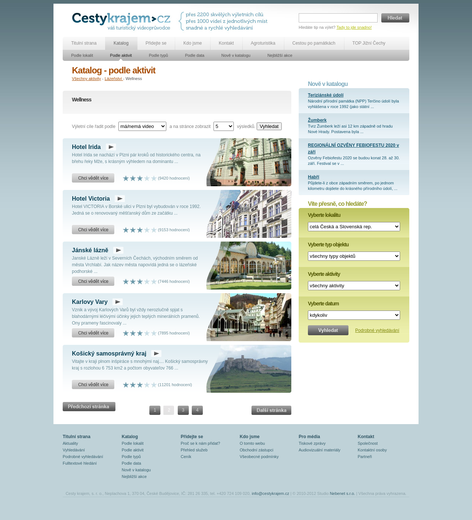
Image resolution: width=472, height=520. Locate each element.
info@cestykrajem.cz (270, 493)
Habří (313, 177)
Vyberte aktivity (324, 274)
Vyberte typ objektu (328, 244)
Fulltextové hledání (80, 463)
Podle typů (158, 55)
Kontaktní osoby (372, 450)
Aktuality (70, 443)
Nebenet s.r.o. (342, 493)
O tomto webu (252, 443)
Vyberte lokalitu (324, 215)
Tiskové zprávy (312, 443)
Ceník (186, 456)
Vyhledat (269, 126)
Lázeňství (114, 78)
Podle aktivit (121, 55)
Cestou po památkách (314, 43)
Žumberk (317, 120)
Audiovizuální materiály (319, 450)
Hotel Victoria (91, 198)
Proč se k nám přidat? (200, 443)
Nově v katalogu (235, 55)
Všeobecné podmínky (259, 456)
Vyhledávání (74, 450)
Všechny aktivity (86, 78)
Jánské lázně (90, 250)
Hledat (395, 17)
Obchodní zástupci (256, 450)
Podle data (195, 55)
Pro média (309, 436)
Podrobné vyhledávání (377, 330)
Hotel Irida (86, 147)
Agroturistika (263, 43)
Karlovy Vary (90, 302)
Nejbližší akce (279, 55)
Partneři (365, 456)
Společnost (368, 443)
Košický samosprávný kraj (109, 353)
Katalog (121, 43)
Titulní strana (84, 43)
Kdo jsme (192, 43)
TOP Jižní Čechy (369, 43)
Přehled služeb (194, 450)
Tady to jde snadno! (354, 27)
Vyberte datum (323, 303)
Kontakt (226, 43)
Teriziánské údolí (325, 95)
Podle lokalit (82, 55)
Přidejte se (156, 43)
